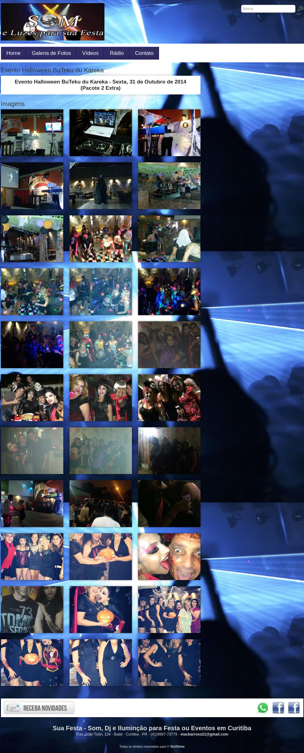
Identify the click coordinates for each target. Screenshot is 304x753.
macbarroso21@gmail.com (204, 734)
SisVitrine (177, 746)
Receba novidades (39, 708)
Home (14, 53)
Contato (144, 53)
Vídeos (90, 53)
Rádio (116, 53)
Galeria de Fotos (51, 53)
